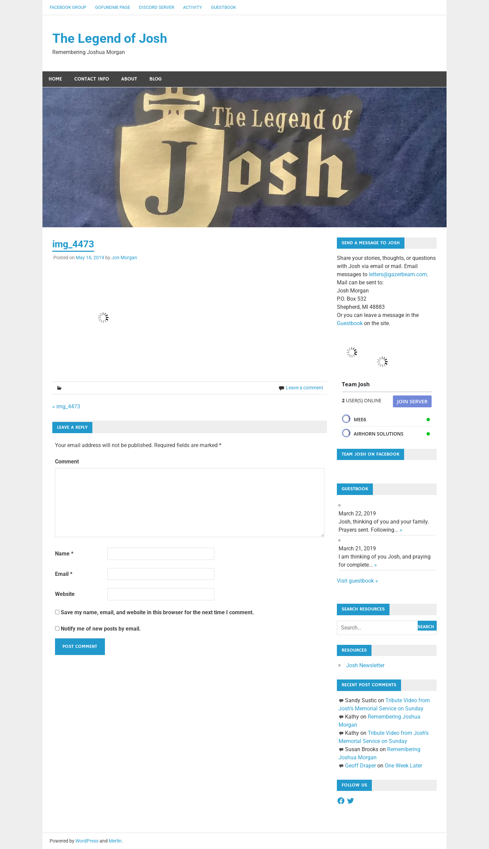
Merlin (115, 841)
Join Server (412, 401)
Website (65, 594)
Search (426, 627)
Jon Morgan (124, 257)
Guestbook (223, 7)
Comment (67, 462)
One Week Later (403, 765)
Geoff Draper (360, 765)
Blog (155, 79)
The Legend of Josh (109, 38)
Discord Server (156, 7)
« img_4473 (66, 406)
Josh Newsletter (365, 665)
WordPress (86, 841)
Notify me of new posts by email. (101, 628)
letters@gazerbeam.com (398, 274)
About (129, 79)
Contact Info (91, 79)
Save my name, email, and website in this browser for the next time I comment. (157, 612)
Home (55, 79)
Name (64, 553)
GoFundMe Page (112, 7)
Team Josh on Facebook (370, 454)
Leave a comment (304, 387)
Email (63, 574)
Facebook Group (68, 7)
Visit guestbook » (357, 581)
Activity (192, 7)
